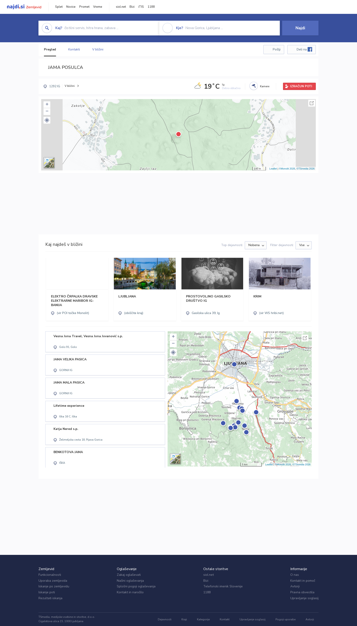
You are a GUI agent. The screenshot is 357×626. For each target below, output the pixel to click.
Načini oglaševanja (130, 581)
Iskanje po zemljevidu (53, 586)
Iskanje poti (46, 592)
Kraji (184, 619)
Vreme (97, 7)
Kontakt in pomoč (302, 581)
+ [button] (47, 104)
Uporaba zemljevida (52, 581)
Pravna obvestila (302, 592)
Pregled (50, 49)
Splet (59, 7)
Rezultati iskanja (50, 598)
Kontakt (225, 619)
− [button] (47, 111)
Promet (84, 7)
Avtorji (295, 586)
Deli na (304, 49)
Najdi (300, 28)
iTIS (141, 7)
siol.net (121, 7)
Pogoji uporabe (285, 619)
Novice (71, 7)
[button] (46, 120)
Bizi (132, 7)
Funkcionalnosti (49, 575)
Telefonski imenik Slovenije (223, 586)
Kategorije (203, 619)
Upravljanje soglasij (304, 598)
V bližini (97, 49)
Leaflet (273, 168)
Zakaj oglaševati (129, 575)
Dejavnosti (164, 619)
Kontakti (74, 49)
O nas (294, 575)
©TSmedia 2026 (305, 168)
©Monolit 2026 (287, 168)
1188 (151, 7)
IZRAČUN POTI (301, 86)
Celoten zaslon (311, 103)
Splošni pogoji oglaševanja (136, 586)
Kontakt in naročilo (130, 592)
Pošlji (276, 49)
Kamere (264, 86)
